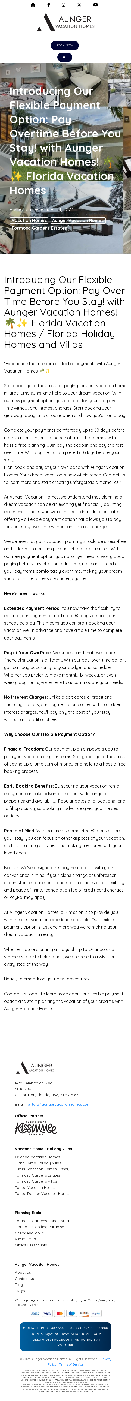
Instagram (83, 1339)
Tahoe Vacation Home (35, 1187)
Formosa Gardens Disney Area (42, 1221)
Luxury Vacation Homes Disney (42, 1169)
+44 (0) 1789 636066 (92, 1328)
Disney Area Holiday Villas (38, 1163)
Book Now (64, 45)
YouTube (66, 1345)
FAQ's (20, 1291)
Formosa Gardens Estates (39, 228)
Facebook (61, 1339)
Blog (19, 1284)
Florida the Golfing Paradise (39, 1227)
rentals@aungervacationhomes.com (58, 1104)
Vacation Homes (29, 220)
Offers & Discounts (31, 1245)
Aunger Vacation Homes (78, 220)
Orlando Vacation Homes (37, 1157)
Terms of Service (71, 1364)
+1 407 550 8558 (59, 1328)
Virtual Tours (25, 1239)
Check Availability (30, 1233)
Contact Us (24, 1278)
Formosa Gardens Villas (36, 1181)
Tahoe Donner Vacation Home (42, 1193)
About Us (23, 1272)
